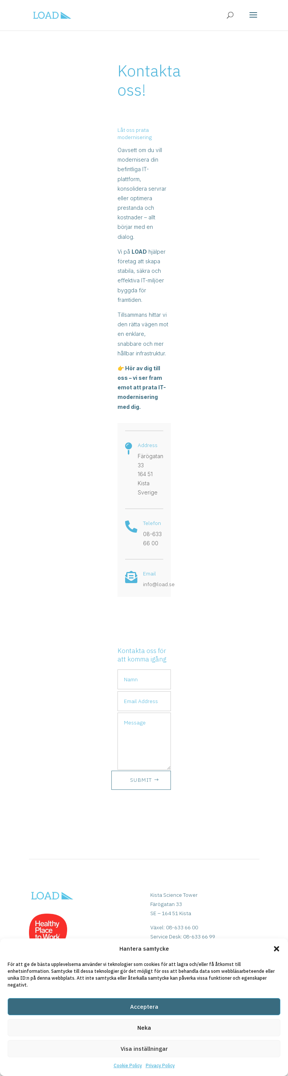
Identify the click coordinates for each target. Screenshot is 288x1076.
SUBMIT (141, 779)
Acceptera (144, 1006)
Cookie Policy (128, 1065)
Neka (144, 1027)
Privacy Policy (160, 1065)
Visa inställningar (144, 1048)
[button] (276, 949)
